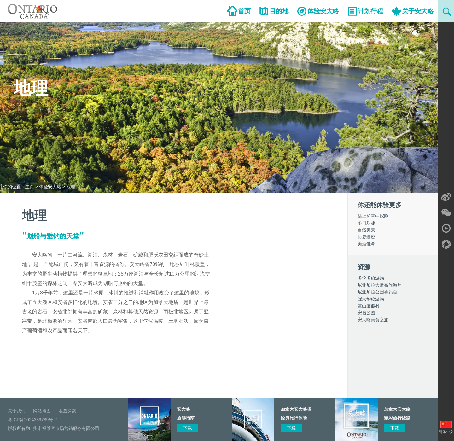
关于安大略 (418, 11)
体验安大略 (323, 11)
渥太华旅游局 (371, 298)
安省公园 (366, 312)
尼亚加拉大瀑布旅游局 (380, 284)
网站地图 (42, 410)
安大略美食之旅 (373, 319)
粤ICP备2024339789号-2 (32, 419)
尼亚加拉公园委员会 (377, 291)
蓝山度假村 (369, 305)
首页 (244, 11)
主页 (29, 186)
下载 (394, 428)
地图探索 (67, 410)
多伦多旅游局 (371, 278)
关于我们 (17, 410)
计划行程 (370, 11)
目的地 (279, 11)
